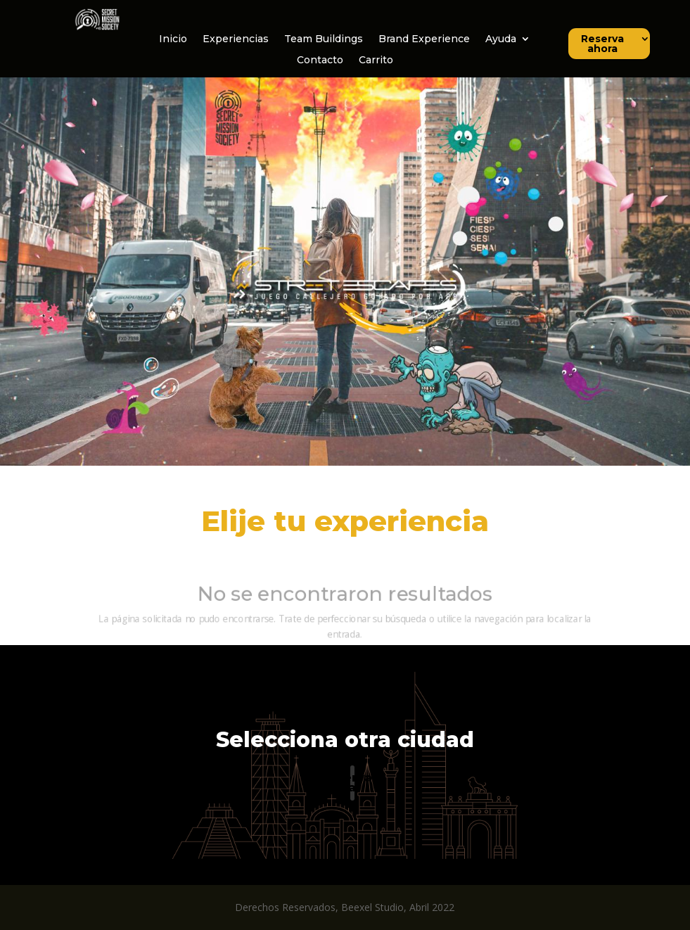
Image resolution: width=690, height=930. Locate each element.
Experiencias (236, 39)
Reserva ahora (602, 44)
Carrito (376, 60)
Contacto (320, 60)
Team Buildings (323, 39)
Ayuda (500, 39)
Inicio (173, 39)
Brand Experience (424, 39)
